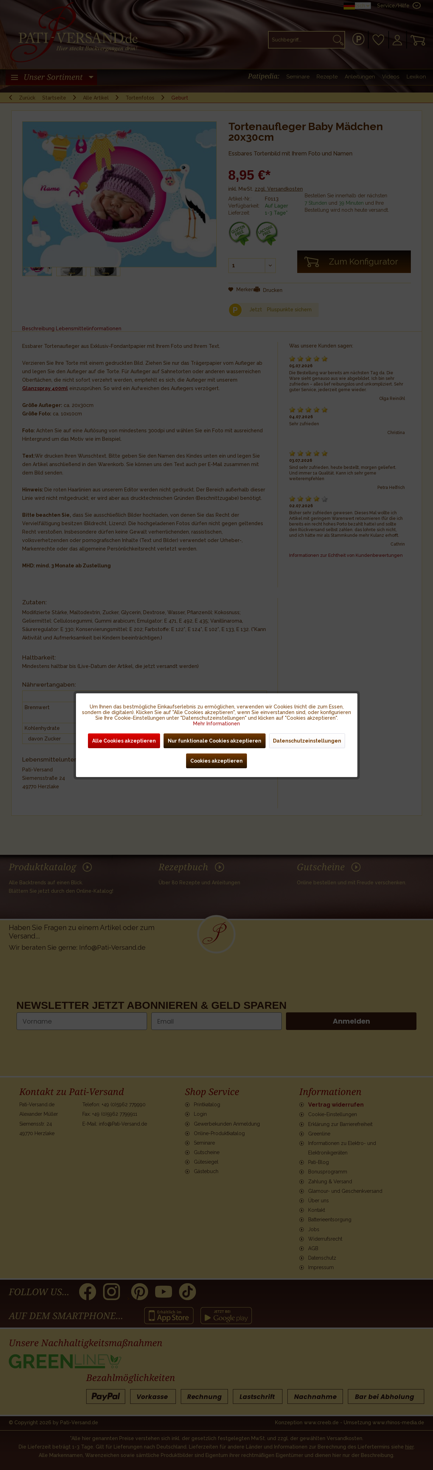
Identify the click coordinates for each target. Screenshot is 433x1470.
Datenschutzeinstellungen (307, 741)
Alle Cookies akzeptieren (124, 741)
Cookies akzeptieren (216, 761)
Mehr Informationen (216, 723)
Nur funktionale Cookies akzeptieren (214, 741)
